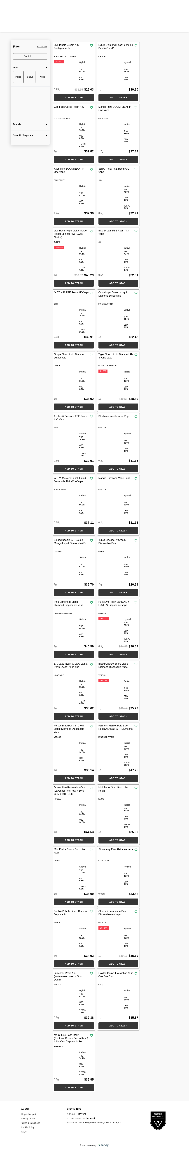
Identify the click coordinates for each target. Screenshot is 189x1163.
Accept (169, 1155)
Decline (154, 1155)
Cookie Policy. (28, 1157)
